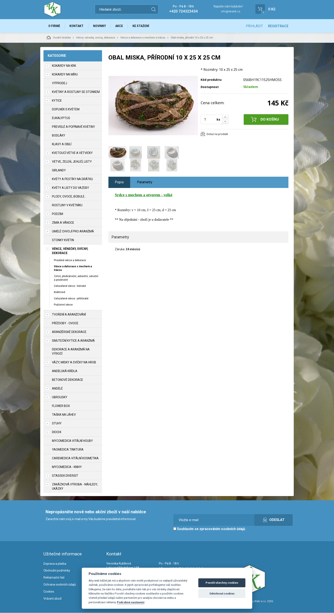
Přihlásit (254, 26)
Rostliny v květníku (67, 205)
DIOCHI (56, 432)
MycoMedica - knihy (67, 467)
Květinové (59, 292)
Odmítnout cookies (222, 593)
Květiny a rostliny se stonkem (76, 92)
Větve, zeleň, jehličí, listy (72, 161)
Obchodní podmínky (56, 570)
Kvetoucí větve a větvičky (72, 153)
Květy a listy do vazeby (70, 187)
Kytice (57, 100)
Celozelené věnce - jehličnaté (71, 298)
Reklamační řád (53, 577)
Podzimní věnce (63, 304)
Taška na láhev (64, 414)
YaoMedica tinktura (68, 449)
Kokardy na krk (64, 65)
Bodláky (58, 135)
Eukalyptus (61, 118)
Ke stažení (141, 26)
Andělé (57, 388)
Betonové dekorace (67, 379)
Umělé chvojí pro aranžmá (73, 231)
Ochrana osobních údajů (59, 584)
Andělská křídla (64, 371)
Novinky (99, 26)
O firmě (54, 26)
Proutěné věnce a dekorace (70, 260)
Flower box (61, 406)
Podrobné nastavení (130, 602)
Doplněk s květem (65, 109)
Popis (119, 182)
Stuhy (57, 423)
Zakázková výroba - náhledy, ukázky (75, 486)
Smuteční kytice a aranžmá (73, 340)
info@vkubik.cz (230, 11)
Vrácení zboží (52, 598)
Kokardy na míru (65, 74)
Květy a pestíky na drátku (72, 179)
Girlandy (59, 170)
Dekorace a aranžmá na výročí (71, 351)
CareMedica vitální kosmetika (75, 458)
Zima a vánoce (63, 222)
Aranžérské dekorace (69, 332)
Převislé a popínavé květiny (73, 126)
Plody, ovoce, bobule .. (69, 196)
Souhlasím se (209, 529)
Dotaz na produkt (217, 134)
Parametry (144, 182)
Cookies (48, 591)
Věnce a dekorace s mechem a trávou (142, 37)
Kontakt (77, 26)
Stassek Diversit (65, 475)
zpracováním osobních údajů (222, 529)
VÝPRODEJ (59, 83)
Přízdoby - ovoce (65, 323)
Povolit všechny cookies (222, 582)
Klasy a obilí (61, 144)
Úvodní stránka (59, 37)
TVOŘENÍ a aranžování (69, 314)
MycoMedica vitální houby (72, 440)
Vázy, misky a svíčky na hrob (74, 362)
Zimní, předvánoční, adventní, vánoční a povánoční (76, 278)
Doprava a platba (54, 563)
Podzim (57, 214)
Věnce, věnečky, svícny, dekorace (95, 37)
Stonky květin (63, 240)
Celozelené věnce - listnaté (70, 286)
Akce (119, 26)
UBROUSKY (59, 397)
